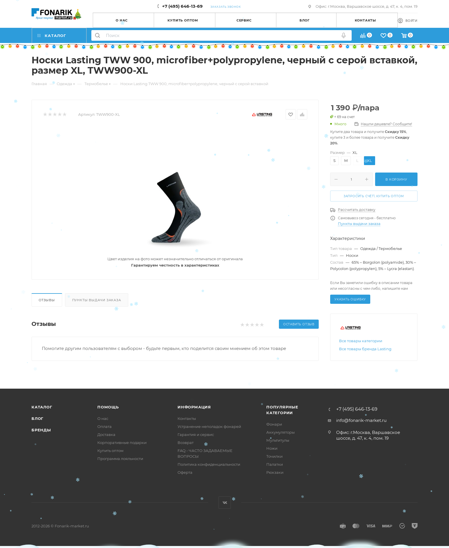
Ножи (271, 448)
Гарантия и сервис (196, 434)
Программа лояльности (120, 458)
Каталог (41, 407)
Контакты (187, 418)
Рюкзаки (274, 472)
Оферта (185, 472)
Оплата (104, 426)
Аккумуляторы (280, 432)
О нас (102, 418)
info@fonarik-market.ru (361, 420)
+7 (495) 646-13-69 (182, 6)
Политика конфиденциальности (209, 464)
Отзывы (47, 300)
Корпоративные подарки (122, 442)
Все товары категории (360, 340)
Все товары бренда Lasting (365, 349)
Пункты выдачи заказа (96, 300)
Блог (37, 418)
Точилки (274, 456)
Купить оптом (110, 450)
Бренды (41, 430)
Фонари (274, 424)
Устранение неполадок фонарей (209, 426)
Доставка (106, 434)
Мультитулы (277, 440)
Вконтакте (224, 502)
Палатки (274, 464)
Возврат (186, 442)
